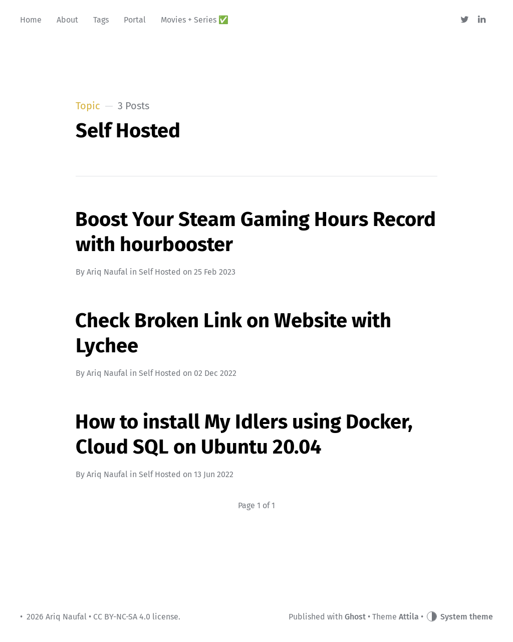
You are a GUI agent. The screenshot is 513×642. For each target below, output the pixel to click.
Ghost (355, 616)
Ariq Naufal (107, 272)
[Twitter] (464, 20)
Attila (409, 616)
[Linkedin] (482, 20)
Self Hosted (160, 272)
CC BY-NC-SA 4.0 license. (136, 616)
